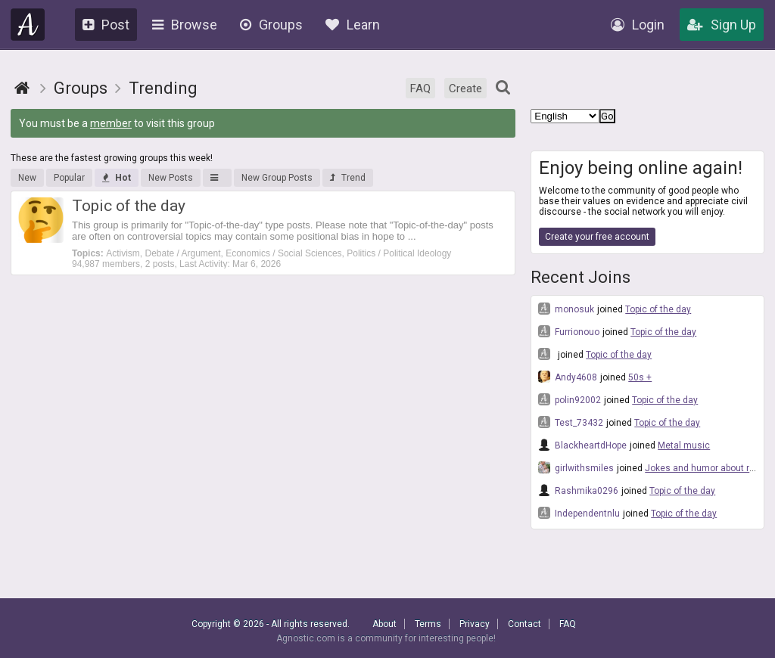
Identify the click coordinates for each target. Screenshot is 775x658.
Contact (524, 624)
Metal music (684, 445)
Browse (184, 25)
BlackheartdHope (582, 445)
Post (105, 25)
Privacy (474, 624)
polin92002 (569, 399)
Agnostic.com (28, 24)
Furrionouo (568, 331)
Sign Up (721, 25)
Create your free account (597, 236)
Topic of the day (658, 309)
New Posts (170, 177)
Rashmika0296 (578, 490)
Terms (428, 624)
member (111, 123)
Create (465, 88)
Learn (352, 25)
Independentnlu (579, 513)
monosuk (566, 309)
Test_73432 (570, 422)
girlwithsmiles (576, 467)
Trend (348, 177)
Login (638, 25)
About (384, 624)
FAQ (420, 88)
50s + (640, 377)
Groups (271, 25)
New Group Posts (277, 177)
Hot (116, 177)
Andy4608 (567, 377)
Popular (69, 177)
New (27, 177)
